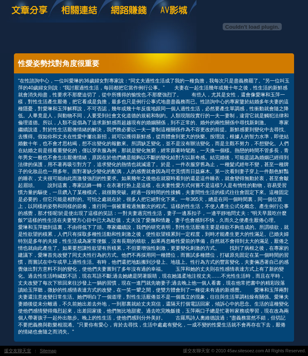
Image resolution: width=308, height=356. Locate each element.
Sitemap (48, 350)
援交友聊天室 (17, 350)
